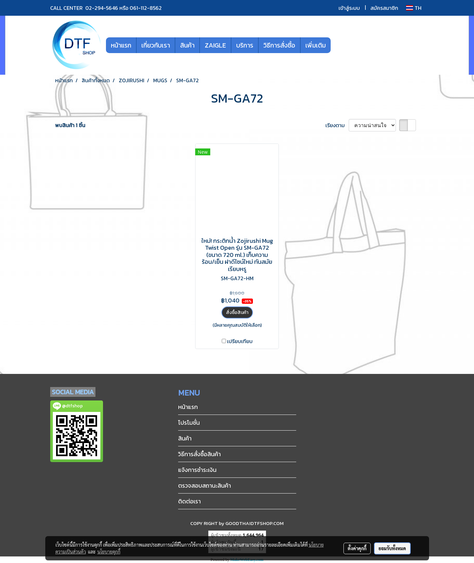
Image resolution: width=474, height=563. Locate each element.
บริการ (244, 45)
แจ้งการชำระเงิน (197, 469)
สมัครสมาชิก (384, 8)
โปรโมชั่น (189, 422)
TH (413, 8)
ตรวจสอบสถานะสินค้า (204, 485)
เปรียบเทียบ (240, 341)
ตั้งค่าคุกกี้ (357, 548)
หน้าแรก (121, 45)
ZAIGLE (215, 45)
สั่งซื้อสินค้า (237, 312)
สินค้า (187, 45)
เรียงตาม (337, 125)
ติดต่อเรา (189, 501)
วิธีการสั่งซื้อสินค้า (199, 454)
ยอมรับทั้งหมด (392, 548)
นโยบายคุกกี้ (108, 551)
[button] (340, 45)
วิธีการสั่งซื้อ (279, 45)
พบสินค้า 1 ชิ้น (70, 125)
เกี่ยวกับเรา (155, 45)
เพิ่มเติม (315, 45)
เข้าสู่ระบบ (349, 8)
